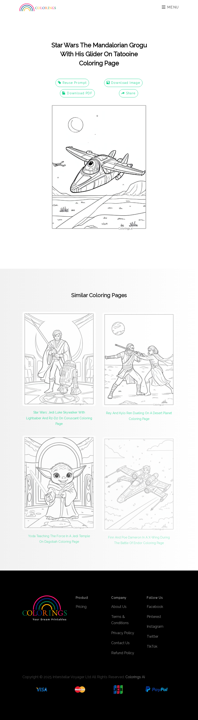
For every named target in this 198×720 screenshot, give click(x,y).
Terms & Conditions (120, 620)
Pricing (81, 607)
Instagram (155, 626)
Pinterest (154, 617)
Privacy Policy (122, 633)
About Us (119, 607)
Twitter (152, 636)
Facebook (155, 607)
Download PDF (77, 93)
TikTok (152, 646)
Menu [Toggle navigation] (170, 7)
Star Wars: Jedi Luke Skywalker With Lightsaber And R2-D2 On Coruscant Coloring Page (59, 419)
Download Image (123, 83)
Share (128, 93)
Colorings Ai (135, 677)
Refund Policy (122, 653)
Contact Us (120, 643)
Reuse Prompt (72, 83)
